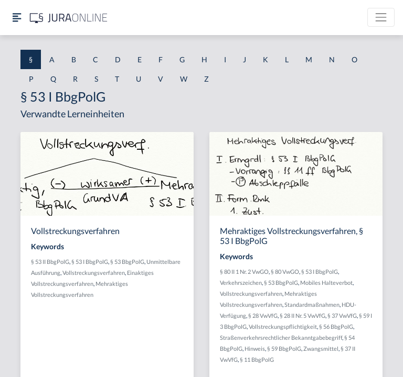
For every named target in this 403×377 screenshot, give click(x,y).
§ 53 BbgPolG (127, 261)
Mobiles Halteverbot (326, 282)
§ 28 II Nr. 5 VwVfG (302, 315)
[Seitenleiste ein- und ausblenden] (16, 17)
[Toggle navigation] (381, 17)
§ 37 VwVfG (342, 315)
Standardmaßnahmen (312, 304)
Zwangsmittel (320, 348)
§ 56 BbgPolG (336, 326)
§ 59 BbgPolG (284, 348)
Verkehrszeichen (241, 282)
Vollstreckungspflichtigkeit (283, 326)
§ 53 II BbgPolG (50, 261)
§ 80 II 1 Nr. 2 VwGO (244, 271)
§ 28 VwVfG (263, 315)
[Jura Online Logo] (68, 17)
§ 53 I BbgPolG (89, 261)
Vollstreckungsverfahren (93, 272)
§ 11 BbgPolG (257, 359)
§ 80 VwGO (285, 271)
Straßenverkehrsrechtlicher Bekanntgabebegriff (281, 337)
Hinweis (255, 348)
